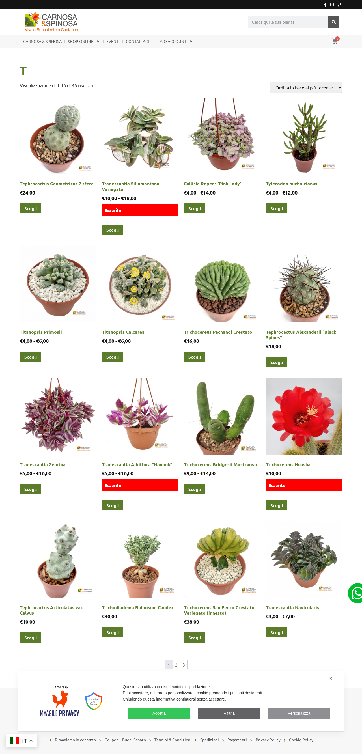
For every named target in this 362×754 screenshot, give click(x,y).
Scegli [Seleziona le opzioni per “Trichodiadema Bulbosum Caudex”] (112, 632)
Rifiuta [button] (229, 713)
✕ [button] (331, 678)
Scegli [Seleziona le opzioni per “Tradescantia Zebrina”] (30, 489)
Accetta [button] (159, 713)
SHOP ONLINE (84, 41)
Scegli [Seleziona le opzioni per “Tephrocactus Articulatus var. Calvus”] (30, 637)
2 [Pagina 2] (176, 664)
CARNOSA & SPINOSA (42, 41)
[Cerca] (333, 22)
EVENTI (113, 41)
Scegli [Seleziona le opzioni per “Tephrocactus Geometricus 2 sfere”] (30, 208)
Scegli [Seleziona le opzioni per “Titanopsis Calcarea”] (112, 357)
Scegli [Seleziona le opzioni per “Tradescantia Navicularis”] (276, 632)
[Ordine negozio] (306, 87)
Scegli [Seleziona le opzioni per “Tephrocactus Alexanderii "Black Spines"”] (276, 362)
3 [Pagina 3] (183, 664)
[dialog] (181, 701)
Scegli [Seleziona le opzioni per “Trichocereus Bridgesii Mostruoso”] (194, 489)
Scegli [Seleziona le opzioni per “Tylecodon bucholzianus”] (276, 208)
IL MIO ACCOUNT (174, 41)
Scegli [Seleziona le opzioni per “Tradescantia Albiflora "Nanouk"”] (112, 505)
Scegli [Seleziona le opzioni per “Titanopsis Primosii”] (30, 357)
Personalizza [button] (299, 713)
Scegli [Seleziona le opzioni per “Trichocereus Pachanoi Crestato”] (194, 357)
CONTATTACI (137, 41)
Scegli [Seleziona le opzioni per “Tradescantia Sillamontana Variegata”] (112, 230)
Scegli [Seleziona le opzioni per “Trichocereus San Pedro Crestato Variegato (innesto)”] (194, 637)
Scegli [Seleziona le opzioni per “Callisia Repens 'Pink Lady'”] (194, 208)
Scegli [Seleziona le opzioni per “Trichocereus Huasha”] (276, 505)
